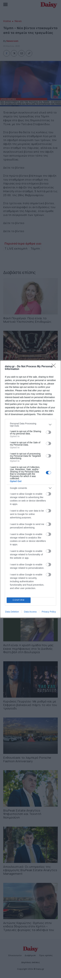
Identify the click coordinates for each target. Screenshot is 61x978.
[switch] (48, 432)
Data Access (30, 611)
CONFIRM (19, 600)
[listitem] (30, 424)
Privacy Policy (49, 611)
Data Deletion (12, 611)
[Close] (55, 367)
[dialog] (30, 489)
